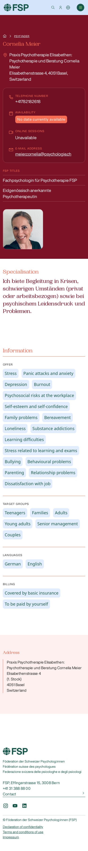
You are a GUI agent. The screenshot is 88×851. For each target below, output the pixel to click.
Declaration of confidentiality (23, 826)
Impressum (11, 837)
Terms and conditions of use (23, 832)
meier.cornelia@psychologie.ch (43, 154)
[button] (53, 7)
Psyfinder (21, 36)
